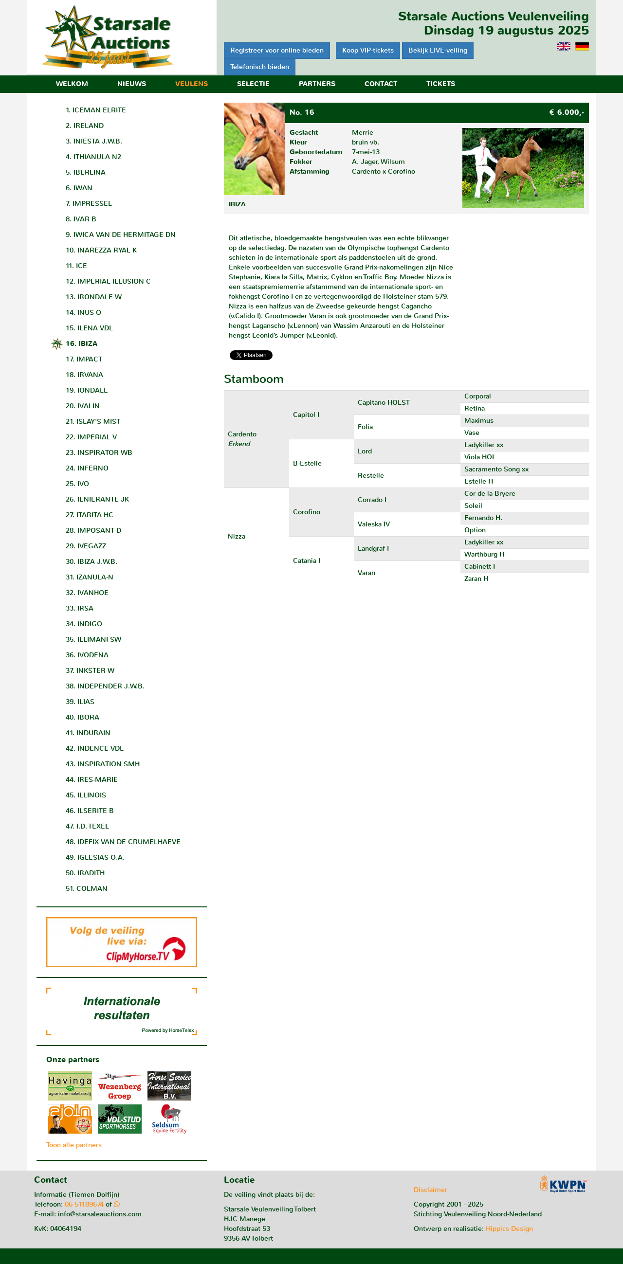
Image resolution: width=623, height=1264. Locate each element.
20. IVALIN (83, 406)
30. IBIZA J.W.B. (91, 561)
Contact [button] (381, 84)
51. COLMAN (87, 888)
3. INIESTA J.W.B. (94, 141)
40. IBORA (82, 717)
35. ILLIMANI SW (93, 639)
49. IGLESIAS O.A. (95, 857)
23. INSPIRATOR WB (99, 452)
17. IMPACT (84, 359)
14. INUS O (83, 312)
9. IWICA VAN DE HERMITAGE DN (121, 234)
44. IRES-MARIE (92, 779)
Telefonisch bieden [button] (259, 67)
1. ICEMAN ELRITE (96, 110)
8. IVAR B (81, 219)
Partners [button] (317, 84)
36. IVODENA (87, 655)
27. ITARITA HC (89, 515)
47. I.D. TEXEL (87, 826)
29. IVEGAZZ (86, 546)
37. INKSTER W (90, 670)
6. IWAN (79, 188)
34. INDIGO (84, 624)
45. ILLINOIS (86, 795)
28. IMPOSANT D (93, 530)
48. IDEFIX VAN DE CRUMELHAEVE (123, 842)
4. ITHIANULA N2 (93, 157)
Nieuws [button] (131, 84)
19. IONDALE (87, 390)
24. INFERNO (87, 468)
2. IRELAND (85, 125)
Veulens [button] (191, 84)
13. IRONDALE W (94, 297)
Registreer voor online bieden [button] (277, 50)
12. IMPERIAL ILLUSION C (108, 281)
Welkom (72, 84)
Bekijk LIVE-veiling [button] (437, 50)
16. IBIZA (81, 343)
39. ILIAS (80, 701)
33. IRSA (79, 608)
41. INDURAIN (88, 733)
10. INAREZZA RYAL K (101, 250)
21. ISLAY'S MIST (93, 421)
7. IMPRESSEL (89, 203)
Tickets (440, 84)
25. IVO (77, 483)
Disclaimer (430, 1189)
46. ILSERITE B (90, 810)
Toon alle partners (74, 1145)
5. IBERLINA (86, 172)
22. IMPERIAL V (91, 437)
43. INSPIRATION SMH (103, 764)
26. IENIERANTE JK (97, 499)
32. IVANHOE (87, 592)
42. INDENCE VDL (95, 748)
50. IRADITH (85, 873)
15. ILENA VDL (89, 328)
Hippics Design (509, 1228)
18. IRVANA (84, 374)
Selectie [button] (253, 84)
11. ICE (76, 266)
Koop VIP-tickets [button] (368, 50)
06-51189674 (84, 1204)
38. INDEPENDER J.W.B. (105, 686)
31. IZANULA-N (89, 577)
